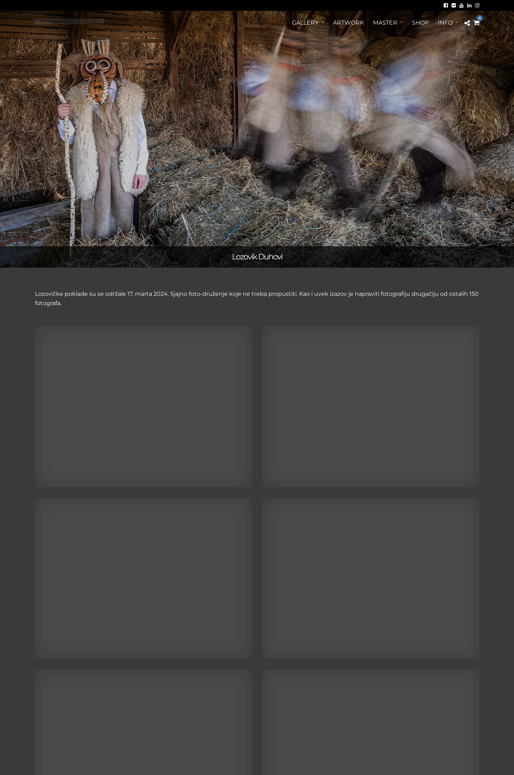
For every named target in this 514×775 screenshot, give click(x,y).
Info (445, 22)
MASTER (385, 22)
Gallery (305, 22)
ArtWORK (348, 22)
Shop (420, 22)
